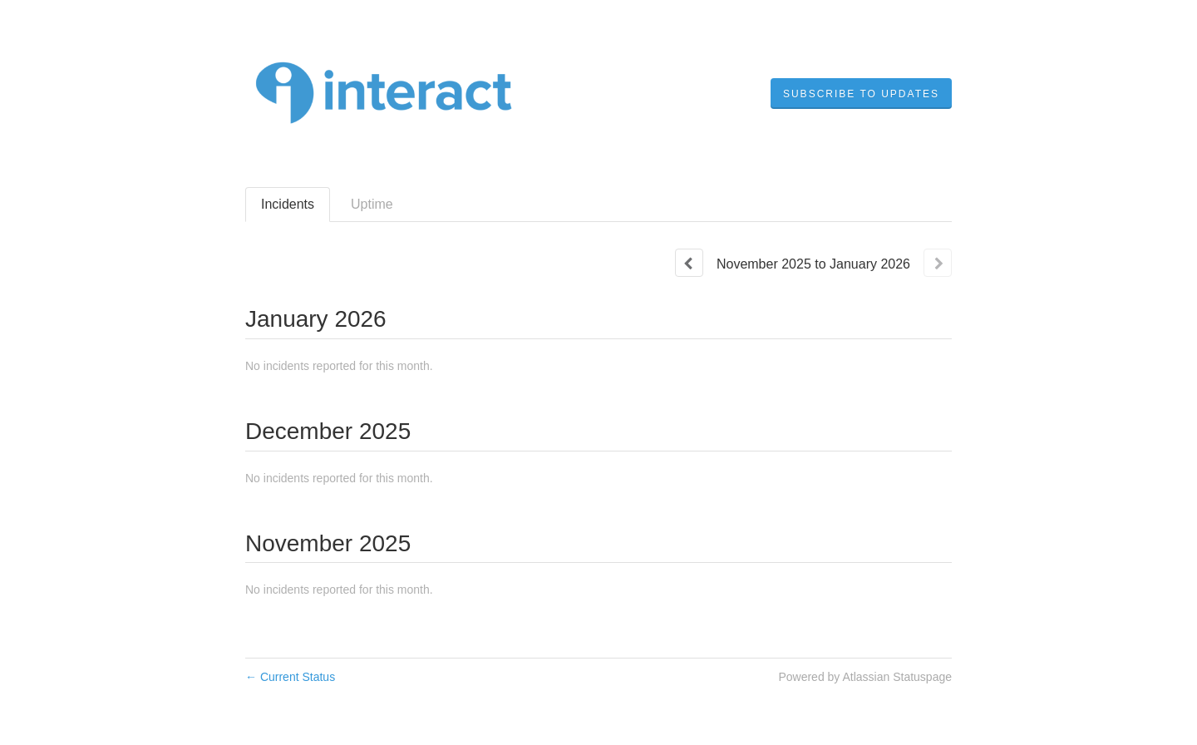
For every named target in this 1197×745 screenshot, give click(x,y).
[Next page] (938, 263)
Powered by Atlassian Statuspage (865, 676)
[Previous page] (689, 263)
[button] (861, 94)
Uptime (372, 204)
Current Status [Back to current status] (290, 676)
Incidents (287, 204)
